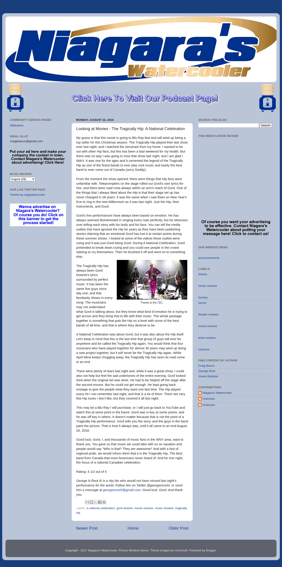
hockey (203, 297)
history (202, 274)
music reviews (164, 508)
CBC (160, 302)
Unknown (209, 398)
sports (202, 302)
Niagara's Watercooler (217, 392)
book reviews (207, 337)
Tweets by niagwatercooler (27, 194)
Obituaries (17, 125)
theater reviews (208, 314)
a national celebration (101, 508)
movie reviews (143, 508)
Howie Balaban (208, 376)
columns (203, 349)
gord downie (125, 508)
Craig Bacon (206, 365)
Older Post (178, 528)
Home (133, 528)
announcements (208, 258)
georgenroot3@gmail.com (122, 490)
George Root (206, 371)
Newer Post (87, 528)
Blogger (211, 550)
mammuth (181, 550)
